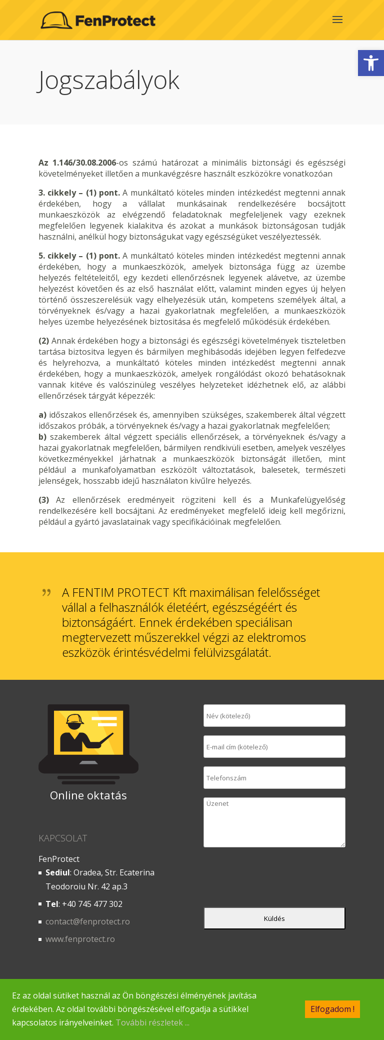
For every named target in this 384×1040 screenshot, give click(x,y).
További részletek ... (153, 1022)
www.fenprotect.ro (80, 938)
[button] (371, 63)
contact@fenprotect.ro (88, 921)
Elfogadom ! (332, 1009)
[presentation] (280, 879)
